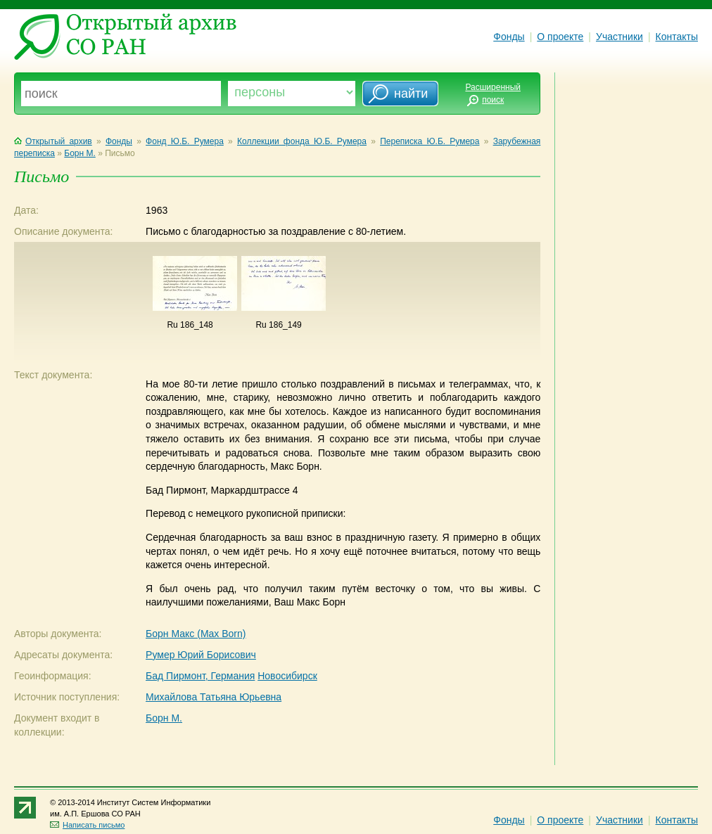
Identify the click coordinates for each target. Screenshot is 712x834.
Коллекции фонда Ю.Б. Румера (302, 141)
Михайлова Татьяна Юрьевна (213, 697)
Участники (619, 36)
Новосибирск (287, 675)
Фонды (508, 36)
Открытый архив (53, 141)
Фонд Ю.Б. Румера (185, 141)
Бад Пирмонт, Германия (200, 675)
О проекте (560, 36)
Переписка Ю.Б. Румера (429, 141)
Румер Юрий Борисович (201, 654)
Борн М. (80, 153)
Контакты (677, 36)
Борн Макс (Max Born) (196, 633)
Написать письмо (87, 825)
